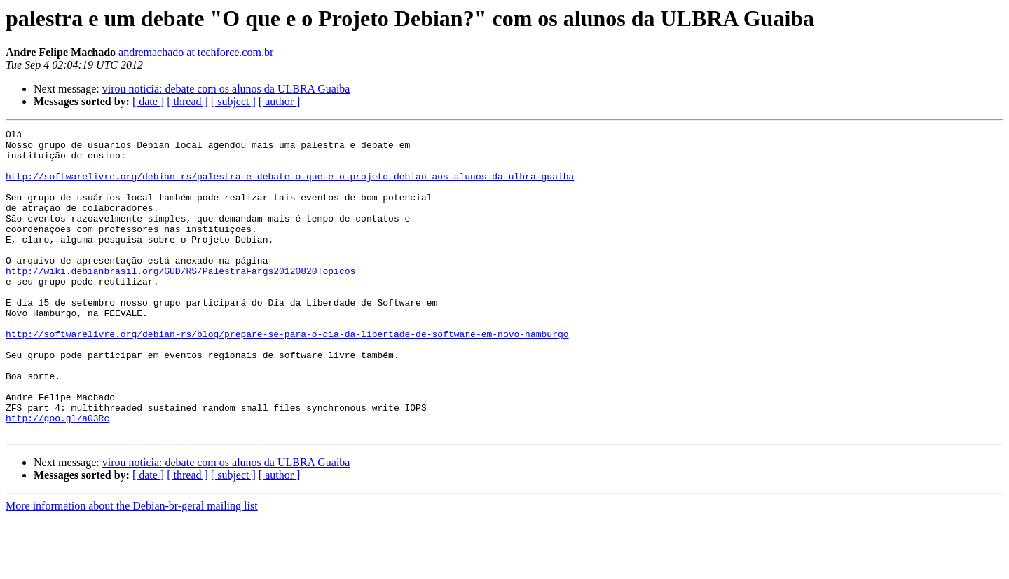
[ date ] (148, 101)
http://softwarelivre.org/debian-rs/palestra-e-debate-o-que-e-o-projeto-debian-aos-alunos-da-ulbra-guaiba (290, 186)
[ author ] (280, 101)
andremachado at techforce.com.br (195, 52)
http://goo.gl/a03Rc (57, 476)
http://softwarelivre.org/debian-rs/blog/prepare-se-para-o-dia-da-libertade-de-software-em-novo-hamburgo (287, 375)
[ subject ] (233, 101)
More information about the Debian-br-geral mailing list (132, 567)
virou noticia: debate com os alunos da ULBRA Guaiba (226, 89)
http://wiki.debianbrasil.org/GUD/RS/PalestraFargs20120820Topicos (180, 300)
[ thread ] (187, 101)
